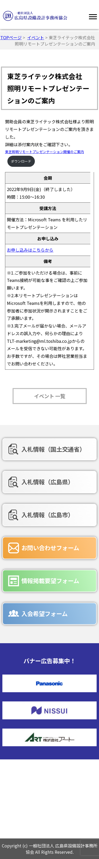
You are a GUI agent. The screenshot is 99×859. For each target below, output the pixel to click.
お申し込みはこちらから (30, 250)
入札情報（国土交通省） (53, 449)
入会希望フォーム (44, 613)
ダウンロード (21, 161)
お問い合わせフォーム (50, 547)
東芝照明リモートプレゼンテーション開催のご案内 (44, 151)
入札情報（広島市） (47, 514)
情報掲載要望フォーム (50, 580)
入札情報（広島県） (47, 481)
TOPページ (11, 37)
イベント (35, 37)
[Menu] (93, 16)
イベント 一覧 (49, 396)
